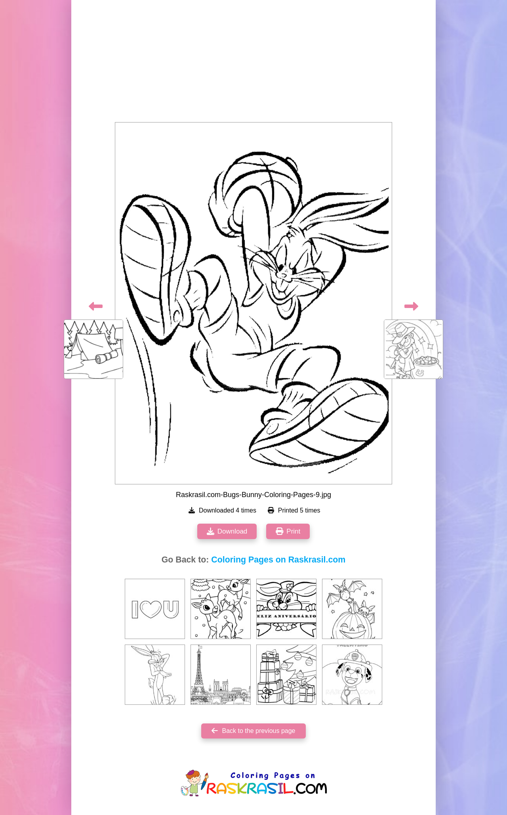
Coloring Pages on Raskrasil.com (278, 559)
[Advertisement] (253, 63)
